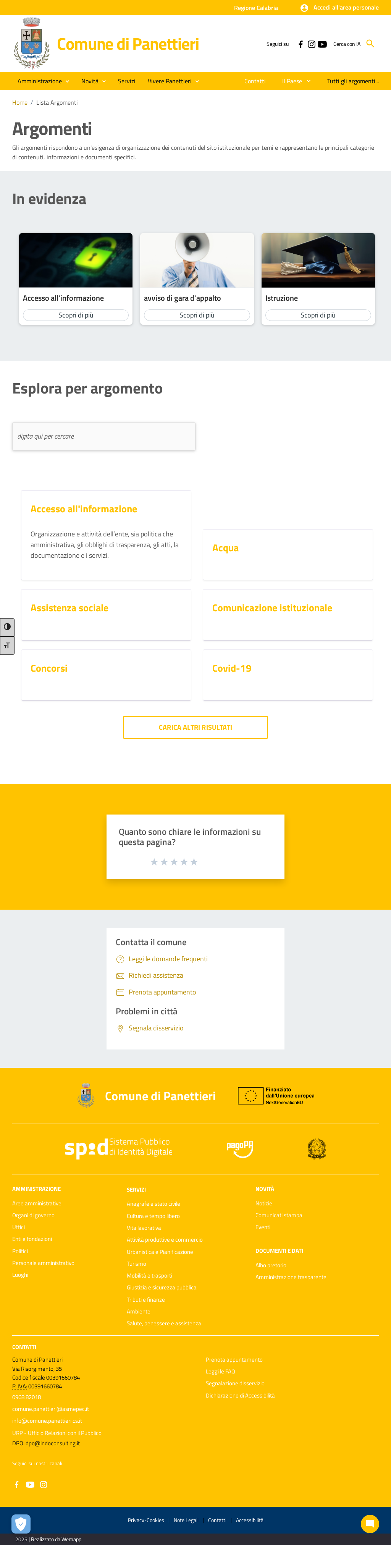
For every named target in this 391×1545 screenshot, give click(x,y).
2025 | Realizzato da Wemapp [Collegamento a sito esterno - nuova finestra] (48, 1539)
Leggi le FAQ (220, 1371)
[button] (339, 8)
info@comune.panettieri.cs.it (47, 1420)
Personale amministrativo (43, 1262)
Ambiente (138, 1311)
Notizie (263, 1203)
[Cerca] (370, 43)
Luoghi (20, 1274)
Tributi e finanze (146, 1299)
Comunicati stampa (278, 1215)
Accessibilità (249, 1520)
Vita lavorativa (144, 1227)
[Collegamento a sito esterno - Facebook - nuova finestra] (300, 43)
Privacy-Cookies (146, 1520)
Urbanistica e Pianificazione (160, 1251)
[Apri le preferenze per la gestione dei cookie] (21, 1524)
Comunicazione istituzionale (272, 607)
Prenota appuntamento (234, 1359)
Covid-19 (232, 668)
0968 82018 (26, 1397)
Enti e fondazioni (32, 1238)
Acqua (225, 547)
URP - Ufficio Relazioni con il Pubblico (57, 1432)
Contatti (24, 1346)
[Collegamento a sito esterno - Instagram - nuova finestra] (311, 43)
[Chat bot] (370, 1524)
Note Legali (186, 1520)
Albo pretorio (270, 1265)
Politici (20, 1251)
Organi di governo (33, 1215)
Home (19, 102)
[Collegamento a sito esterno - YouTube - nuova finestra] (321, 43)
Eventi (262, 1227)
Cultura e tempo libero (153, 1215)
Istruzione (281, 298)
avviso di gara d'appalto (182, 298)
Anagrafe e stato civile (153, 1203)
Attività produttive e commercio (165, 1239)
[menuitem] (255, 81)
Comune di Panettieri (128, 43)
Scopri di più (76, 315)
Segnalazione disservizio (235, 1383)
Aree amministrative (36, 1203)
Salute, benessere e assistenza (164, 1323)
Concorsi (49, 668)
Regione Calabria (256, 7)
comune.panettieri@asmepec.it (50, 1408)
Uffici (18, 1227)
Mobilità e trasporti (149, 1275)
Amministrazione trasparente (290, 1277)
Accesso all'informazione (63, 298)
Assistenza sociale (69, 607)
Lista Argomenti (57, 102)
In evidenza (49, 198)
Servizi (136, 1189)
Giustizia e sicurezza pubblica (162, 1287)
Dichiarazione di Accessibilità (240, 1395)
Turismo (136, 1263)
